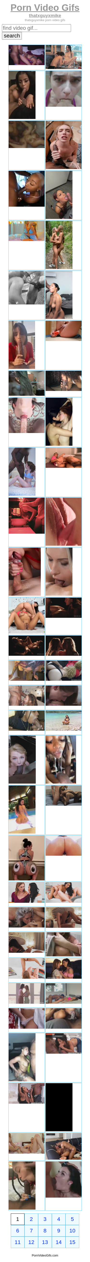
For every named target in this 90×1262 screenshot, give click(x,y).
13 (45, 1242)
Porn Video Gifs (45, 7)
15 (72, 1242)
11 (18, 1242)
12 (31, 1242)
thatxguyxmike (45, 15)
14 (59, 1242)
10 (72, 1231)
